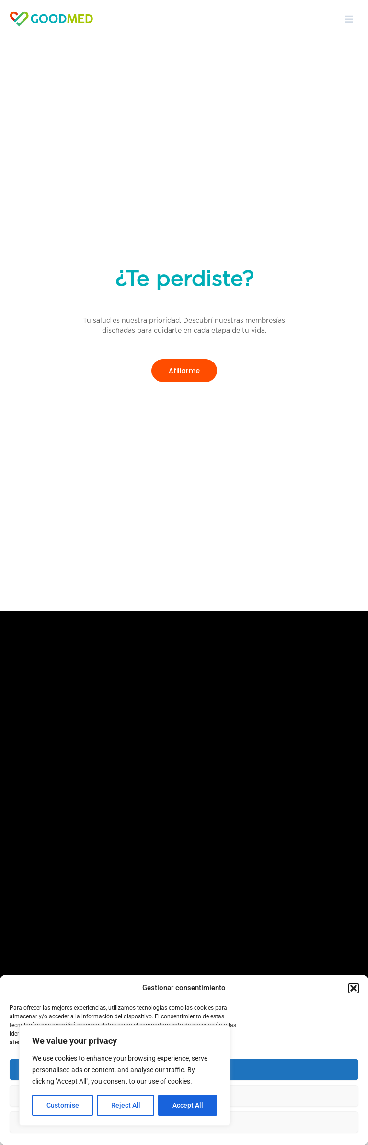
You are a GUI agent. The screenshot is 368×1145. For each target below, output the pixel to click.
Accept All (187, 1105)
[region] (124, 1075)
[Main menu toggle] (348, 18)
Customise (62, 1105)
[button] (353, 988)
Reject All (125, 1105)
